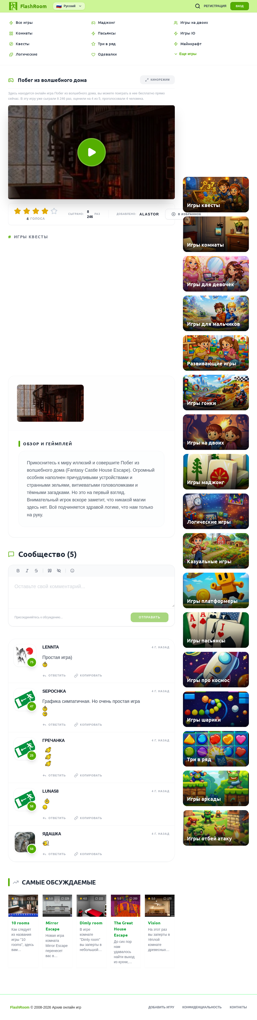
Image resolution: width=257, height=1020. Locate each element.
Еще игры (185, 54)
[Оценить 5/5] (54, 211)
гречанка (53, 740)
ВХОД (240, 6)
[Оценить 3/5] (36, 211)
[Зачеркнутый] (36, 570)
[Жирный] (18, 570)
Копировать (88, 676)
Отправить (149, 617)
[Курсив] (27, 570)
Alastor (149, 214)
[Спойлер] (58, 570)
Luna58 (50, 791)
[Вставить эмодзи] (72, 570)
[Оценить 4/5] (45, 211)
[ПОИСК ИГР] (197, 6)
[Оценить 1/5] (17, 211)
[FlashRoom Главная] (27, 6)
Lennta (50, 647)
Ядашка (51, 833)
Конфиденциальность (202, 1007)
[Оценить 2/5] (27, 211)
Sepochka (54, 691)
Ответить (54, 676)
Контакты (238, 1007)
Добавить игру (161, 1007)
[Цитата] (49, 570)
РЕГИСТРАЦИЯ (215, 6)
